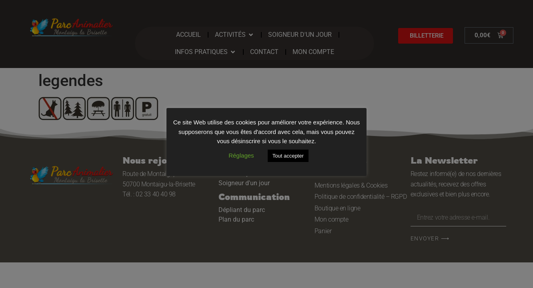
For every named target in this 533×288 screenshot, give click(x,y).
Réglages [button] (241, 155)
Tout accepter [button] (288, 156)
